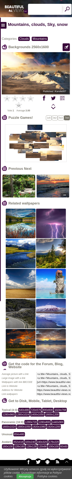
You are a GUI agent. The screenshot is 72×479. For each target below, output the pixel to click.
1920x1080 (39, 426)
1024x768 (60, 409)
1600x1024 (9, 426)
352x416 (18, 441)
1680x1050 (24, 426)
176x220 (54, 441)
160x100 (7, 446)
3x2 (55, 118)
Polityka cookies (47, 476)
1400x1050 (37, 414)
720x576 (36, 409)
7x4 (67, 118)
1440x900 (58, 422)
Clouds (24, 38)
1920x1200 (53, 426)
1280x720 (31, 422)
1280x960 (8, 414)
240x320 (42, 441)
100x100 (53, 446)
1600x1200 (52, 414)
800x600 (48, 409)
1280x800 (44, 422)
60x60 (64, 446)
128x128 (31, 446)
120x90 (42, 446)
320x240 (30, 441)
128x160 (19, 446)
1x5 (49, 118)
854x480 (19, 434)
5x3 (61, 118)
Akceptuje (25, 476)
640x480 (24, 409)
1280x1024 (22, 414)
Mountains (40, 38)
